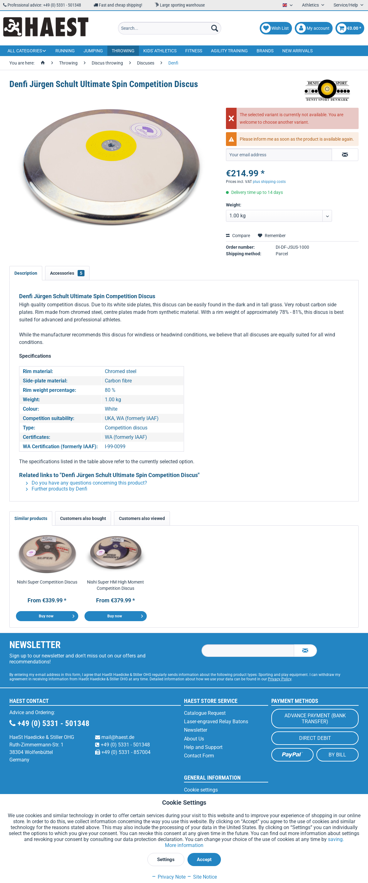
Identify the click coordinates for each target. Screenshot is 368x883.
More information (184, 845)
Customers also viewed (142, 518)
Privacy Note (168, 877)
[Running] (65, 51)
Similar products (30, 518)
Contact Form (199, 756)
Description (25, 273)
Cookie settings (201, 790)
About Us (194, 739)
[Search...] (169, 28)
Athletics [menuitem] (311, 5)
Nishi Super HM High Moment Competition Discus (115, 585)
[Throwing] (123, 51)
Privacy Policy (279, 679)
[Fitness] (194, 51)
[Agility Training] (229, 51)
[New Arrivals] (297, 51)
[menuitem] (169, 28)
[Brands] (265, 51)
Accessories (67, 273)
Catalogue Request (205, 713)
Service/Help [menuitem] (346, 5)
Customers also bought (83, 518)
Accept (204, 859)
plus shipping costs (269, 181)
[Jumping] (93, 51)
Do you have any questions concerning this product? (86, 483)
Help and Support (203, 747)
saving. (336, 839)
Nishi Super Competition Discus (47, 581)
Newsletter (195, 730)
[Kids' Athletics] (160, 51)
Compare (238, 235)
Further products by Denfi (56, 489)
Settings (166, 859)
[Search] (214, 28)
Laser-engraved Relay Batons (216, 722)
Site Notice (202, 877)
